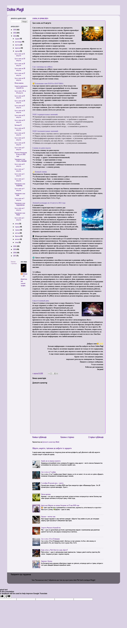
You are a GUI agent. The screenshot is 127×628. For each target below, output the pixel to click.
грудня (17, 39)
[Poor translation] (7, 596)
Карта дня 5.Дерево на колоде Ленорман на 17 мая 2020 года (60, 505)
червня (17, 227)
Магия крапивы (46, 494)
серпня (17, 51)
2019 (14, 249)
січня (17, 242)
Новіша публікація (39, 437)
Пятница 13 (18, 125)
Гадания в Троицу (46, 561)
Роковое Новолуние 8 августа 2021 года (21, 154)
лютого (17, 239)
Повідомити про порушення (21, 575)
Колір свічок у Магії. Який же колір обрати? (54, 550)
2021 (14, 36)
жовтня (17, 45)
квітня (17, 233)
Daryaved (25, 275)
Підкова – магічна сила (48, 517)
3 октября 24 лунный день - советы (52, 483)
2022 (14, 33)
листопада (18, 42)
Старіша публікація (95, 437)
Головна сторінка (67, 437)
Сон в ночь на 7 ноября (48, 472)
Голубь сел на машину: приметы (50, 461)
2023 (14, 30)
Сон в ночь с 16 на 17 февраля (50, 539)
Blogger (93, 580)
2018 (15, 253)
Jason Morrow (77, 580)
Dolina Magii (15, 10)
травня (17, 230)
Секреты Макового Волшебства (51, 528)
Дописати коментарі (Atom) (50, 442)
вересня (18, 48)
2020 (15, 246)
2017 (14, 256)
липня (17, 224)
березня (17, 236)
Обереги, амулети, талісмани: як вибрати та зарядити (52, 449)
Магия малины (19, 83)
